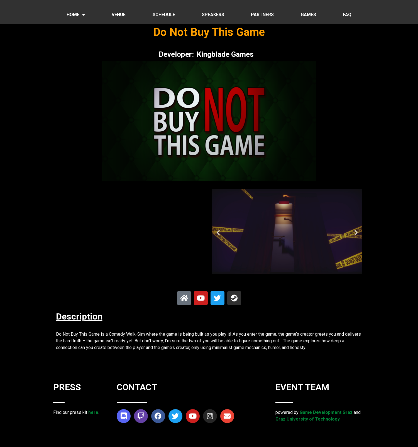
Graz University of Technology (307, 419)
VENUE (119, 14)
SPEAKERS (213, 14)
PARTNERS (262, 14)
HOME (76, 15)
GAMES (308, 14)
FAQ (347, 14)
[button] (218, 232)
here (93, 412)
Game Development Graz (326, 412)
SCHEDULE (164, 14)
